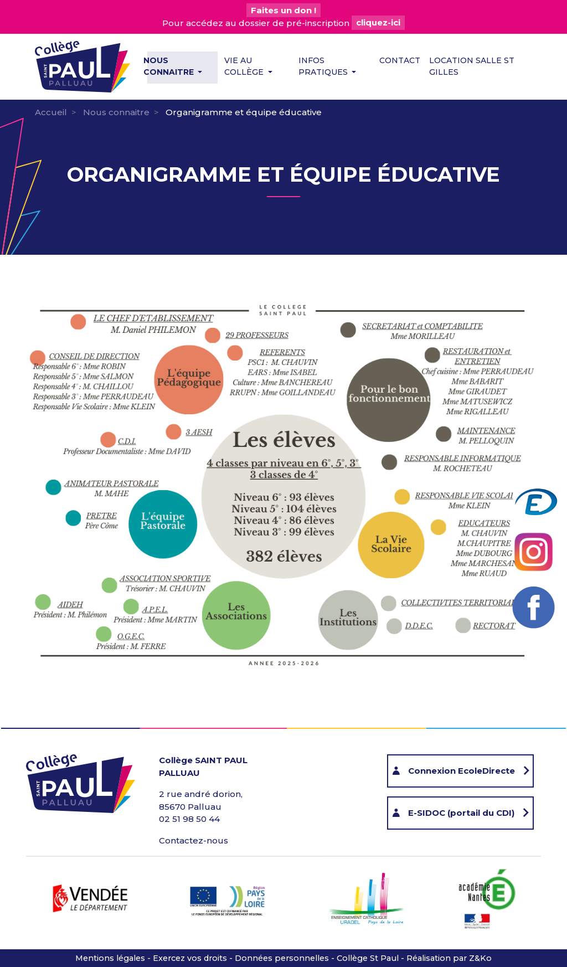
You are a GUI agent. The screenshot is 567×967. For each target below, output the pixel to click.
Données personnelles (282, 958)
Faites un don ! (283, 10)
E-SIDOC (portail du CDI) (461, 812)
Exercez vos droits (190, 958)
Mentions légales (110, 958)
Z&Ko (480, 958)
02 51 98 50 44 (189, 819)
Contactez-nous (193, 840)
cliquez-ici (378, 23)
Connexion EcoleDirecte (461, 770)
